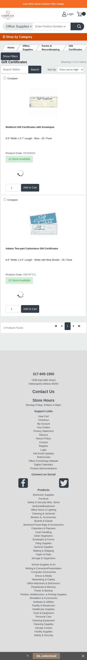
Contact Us (43, 391)
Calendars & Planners (43, 528)
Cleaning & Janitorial (43, 513)
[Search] (51, 26)
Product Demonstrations (43, 468)
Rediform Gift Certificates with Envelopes (30, 127)
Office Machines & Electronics (43, 583)
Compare (12, 78)
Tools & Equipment (43, 613)
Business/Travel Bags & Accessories (44, 524)
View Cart (43, 416)
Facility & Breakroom (43, 605)
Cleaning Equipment (43, 620)
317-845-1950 (43, 374)
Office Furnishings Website (43, 460)
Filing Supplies (43, 543)
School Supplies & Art (43, 564)
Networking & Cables (43, 579)
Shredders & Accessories (43, 598)
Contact (43, 442)
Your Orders (43, 427)
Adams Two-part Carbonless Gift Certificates (32, 248)
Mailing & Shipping (43, 550)
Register (43, 446)
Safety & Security (36, 502)
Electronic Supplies (43, 494)
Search (35, 69)
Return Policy (43, 438)
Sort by (51, 69)
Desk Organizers (43, 535)
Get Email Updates (43, 453)
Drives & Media (43, 575)
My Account (43, 423)
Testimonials (43, 457)
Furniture (44, 498)
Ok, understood (46, 656)
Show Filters (10, 56)
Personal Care (43, 616)
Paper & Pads (43, 554)
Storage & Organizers (43, 558)
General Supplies (43, 546)
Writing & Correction (36, 568)
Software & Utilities (43, 601)
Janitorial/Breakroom (43, 506)
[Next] (73, 326)
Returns (43, 434)
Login (44, 449)
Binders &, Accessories (43, 517)
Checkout (43, 419)
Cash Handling (43, 532)
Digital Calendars (43, 464)
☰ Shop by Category (17, 36)
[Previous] (62, 326)
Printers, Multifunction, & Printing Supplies (43, 594)
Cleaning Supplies (43, 624)
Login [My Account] (68, 14)
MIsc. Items (53, 502)
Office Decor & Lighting (43, 509)
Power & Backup (43, 590)
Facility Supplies (44, 631)
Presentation (55, 568)
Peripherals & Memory (43, 586)
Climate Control (43, 627)
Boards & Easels (43, 520)
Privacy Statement (43, 431)
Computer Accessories (43, 572)
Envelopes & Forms (43, 539)
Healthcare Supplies (44, 609)
